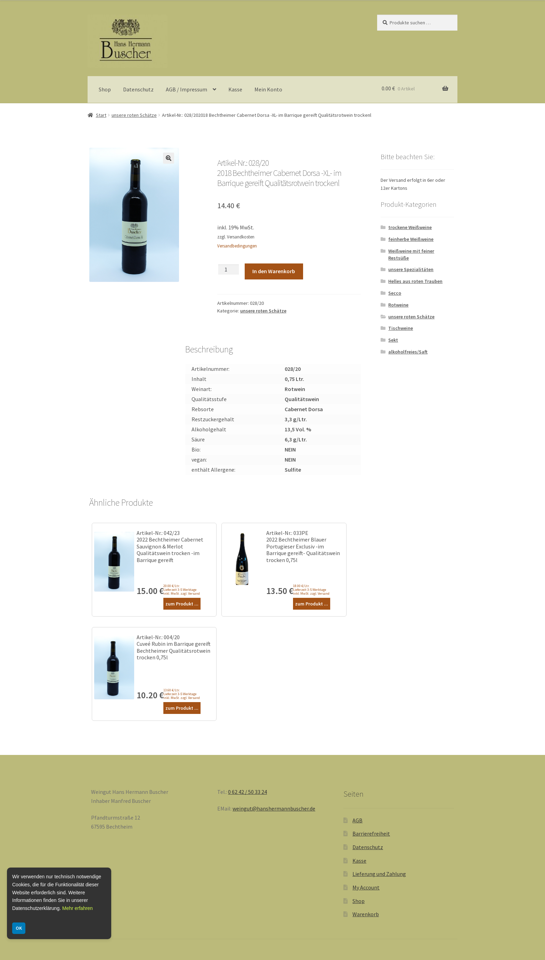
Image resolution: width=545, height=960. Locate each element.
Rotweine (398, 305)
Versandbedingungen (237, 246)
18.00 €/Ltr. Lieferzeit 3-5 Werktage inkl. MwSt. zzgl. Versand (311, 589)
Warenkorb (365, 914)
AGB (357, 820)
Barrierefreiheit (371, 833)
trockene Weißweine (410, 227)
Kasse (235, 89)
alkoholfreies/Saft (408, 352)
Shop (105, 89)
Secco (394, 293)
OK (19, 928)
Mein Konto (268, 89)
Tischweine (400, 328)
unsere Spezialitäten (410, 269)
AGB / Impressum (186, 89)
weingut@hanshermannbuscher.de (274, 808)
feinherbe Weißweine (410, 239)
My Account (366, 887)
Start (101, 115)
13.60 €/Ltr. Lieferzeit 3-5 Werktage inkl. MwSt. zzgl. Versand (181, 694)
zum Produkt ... (181, 604)
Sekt (393, 340)
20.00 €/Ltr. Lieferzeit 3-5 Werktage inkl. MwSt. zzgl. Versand (181, 589)
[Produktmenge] (228, 269)
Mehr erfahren (77, 908)
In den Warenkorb (273, 271)
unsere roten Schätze (134, 115)
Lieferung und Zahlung (379, 873)
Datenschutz (138, 89)
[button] (168, 158)
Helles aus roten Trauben (415, 281)
